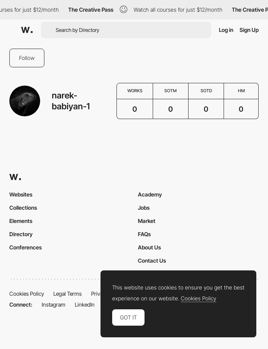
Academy (150, 194)
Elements (20, 220)
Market (146, 220)
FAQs (144, 234)
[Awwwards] (27, 30)
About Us (149, 247)
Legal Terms (67, 293)
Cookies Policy (26, 293)
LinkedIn (85, 304)
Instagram (53, 304)
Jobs (144, 207)
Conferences (25, 247)
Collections (23, 207)
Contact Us (152, 260)
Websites (20, 194)
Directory (21, 234)
